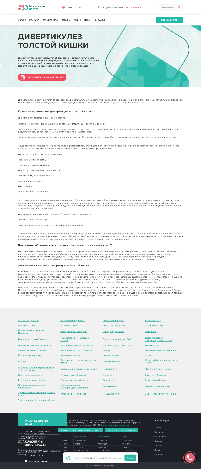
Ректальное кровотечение (32, 380)
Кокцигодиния (111, 355)
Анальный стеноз (27, 325)
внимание (79, 420)
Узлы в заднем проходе (73, 393)
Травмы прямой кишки (157, 386)
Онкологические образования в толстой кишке (36, 369)
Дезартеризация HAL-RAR (117, 339)
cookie (119, 458)
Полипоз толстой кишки (158, 369)
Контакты (99, 20)
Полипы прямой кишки (73, 375)
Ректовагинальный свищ (74, 380)
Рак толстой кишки (155, 375)
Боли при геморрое (114, 325)
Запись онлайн (169, 20)
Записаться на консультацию (45, 77)
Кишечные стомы (70, 355)
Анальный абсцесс (113, 320)
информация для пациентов (115, 425)
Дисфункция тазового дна (117, 345)
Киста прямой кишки (29, 355)
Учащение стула (112, 393)
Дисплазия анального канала (76, 345)
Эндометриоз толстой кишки (161, 393)
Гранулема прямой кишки (32, 339)
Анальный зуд (153, 320)
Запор (106, 350)
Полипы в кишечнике (30, 375)
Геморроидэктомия (113, 331)
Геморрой (150, 331)
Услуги (22, 20)
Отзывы (66, 20)
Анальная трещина (28, 320)
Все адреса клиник (40, 461)
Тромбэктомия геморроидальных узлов (36, 394)
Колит (148, 355)
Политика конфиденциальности (121, 430)
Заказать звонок (133, 7)
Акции (77, 20)
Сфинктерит (109, 386)
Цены (87, 20)
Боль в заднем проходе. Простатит (31, 331)
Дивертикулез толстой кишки (155, 295)
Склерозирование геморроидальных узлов (74, 386)
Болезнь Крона (68, 325)
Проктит (107, 375)
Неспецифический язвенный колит (161, 361)
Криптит (22, 361)
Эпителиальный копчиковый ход (36, 400)
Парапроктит (110, 369)
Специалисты (50, 20)
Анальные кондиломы (72, 320)
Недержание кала (113, 361)
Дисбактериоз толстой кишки (34, 345)
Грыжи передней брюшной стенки (75, 339)
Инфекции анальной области (161, 350)
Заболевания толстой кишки (76, 350)
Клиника (34, 20)
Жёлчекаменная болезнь (32, 350)
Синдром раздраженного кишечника (32, 386)
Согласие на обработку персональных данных (80, 430)
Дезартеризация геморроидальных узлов (158, 339)
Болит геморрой (154, 325)
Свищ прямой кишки (156, 380)
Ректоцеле (108, 380)
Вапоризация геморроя (73, 331)
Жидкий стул (152, 345)
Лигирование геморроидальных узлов (78, 361)
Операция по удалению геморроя (79, 369)
